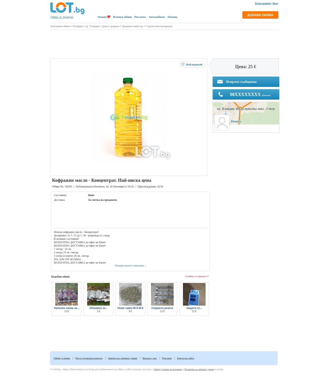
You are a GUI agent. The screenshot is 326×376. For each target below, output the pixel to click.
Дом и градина (110, 26)
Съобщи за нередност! (197, 276)
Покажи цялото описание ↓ (130, 265)
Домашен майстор (132, 26)
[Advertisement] (164, 43)
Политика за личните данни (199, 369)
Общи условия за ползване (167, 369)
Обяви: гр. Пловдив (61, 17)
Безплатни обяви (60, 26)
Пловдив (78, 26)
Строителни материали (159, 26)
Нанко (236, 121)
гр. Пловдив (92, 26)
